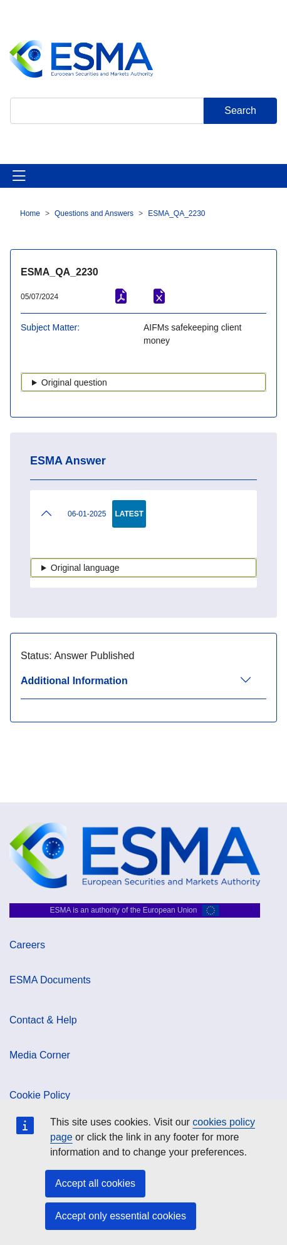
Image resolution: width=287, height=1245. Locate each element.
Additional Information (74, 680)
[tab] (143, 686)
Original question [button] (74, 382)
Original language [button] (85, 568)
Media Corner (39, 1055)
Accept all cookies (95, 1183)
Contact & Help (43, 1020)
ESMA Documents (50, 980)
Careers (27, 945)
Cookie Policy (39, 1095)
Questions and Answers (94, 213)
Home (30, 213)
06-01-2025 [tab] (73, 513)
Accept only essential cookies (120, 1216)
